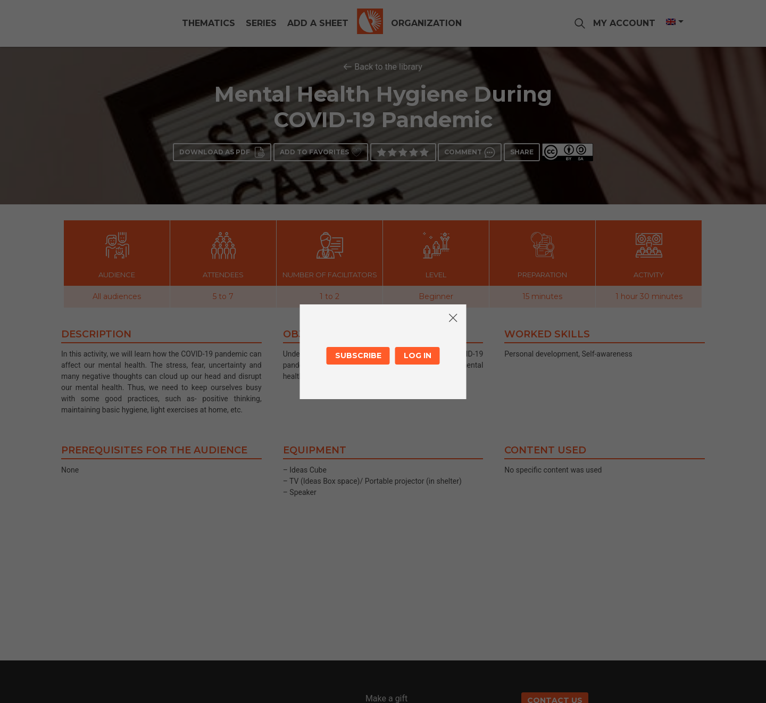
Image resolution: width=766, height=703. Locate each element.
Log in (417, 355)
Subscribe (358, 355)
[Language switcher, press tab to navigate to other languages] (674, 22)
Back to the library (388, 67)
